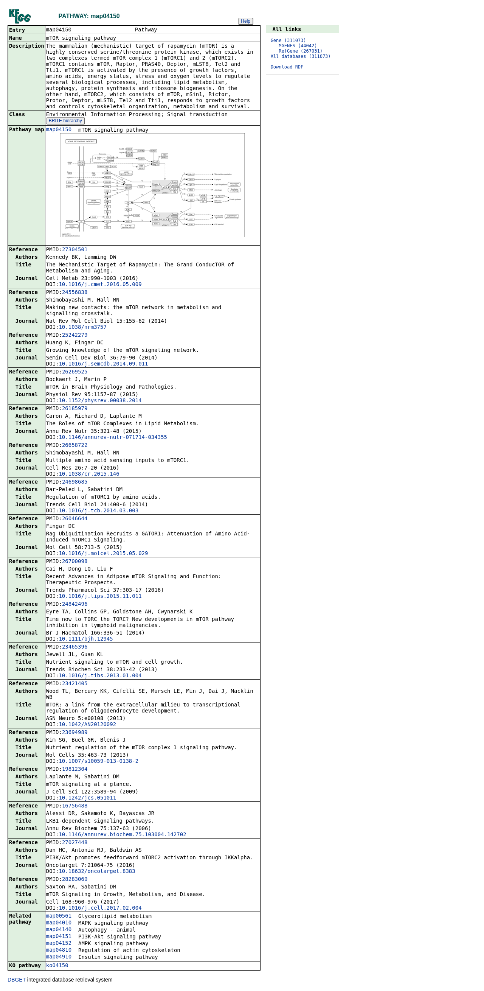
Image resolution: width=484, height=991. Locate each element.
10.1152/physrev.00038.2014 (100, 401)
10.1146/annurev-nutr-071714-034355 (113, 438)
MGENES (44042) (298, 45)
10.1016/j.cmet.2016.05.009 (100, 285)
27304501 (74, 250)
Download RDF (287, 67)
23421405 (74, 684)
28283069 (74, 880)
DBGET (17, 980)
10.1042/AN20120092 (87, 725)
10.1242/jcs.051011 (87, 798)
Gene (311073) (288, 40)
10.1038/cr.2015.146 (89, 474)
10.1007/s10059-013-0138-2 (98, 762)
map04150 (58, 130)
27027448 (74, 843)
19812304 (74, 770)
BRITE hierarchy (65, 121)
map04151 (58, 937)
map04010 (58, 923)
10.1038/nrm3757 (82, 328)
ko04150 (57, 966)
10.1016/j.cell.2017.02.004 (100, 908)
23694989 (74, 733)
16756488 (74, 806)
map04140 (58, 930)
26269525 (74, 372)
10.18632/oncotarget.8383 (97, 872)
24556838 (74, 293)
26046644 (74, 519)
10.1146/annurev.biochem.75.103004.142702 (122, 835)
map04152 (58, 944)
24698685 (74, 482)
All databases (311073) (301, 56)
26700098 (74, 562)
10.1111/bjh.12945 (86, 639)
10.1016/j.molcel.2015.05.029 (103, 554)
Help (245, 21)
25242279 (74, 336)
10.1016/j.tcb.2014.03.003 (98, 511)
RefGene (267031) (301, 51)
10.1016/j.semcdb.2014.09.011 (103, 364)
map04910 (58, 957)
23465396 (74, 647)
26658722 (74, 446)
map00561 (58, 916)
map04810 (58, 950)
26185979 (74, 409)
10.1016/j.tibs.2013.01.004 (100, 676)
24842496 (74, 605)
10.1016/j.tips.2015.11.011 (100, 597)
